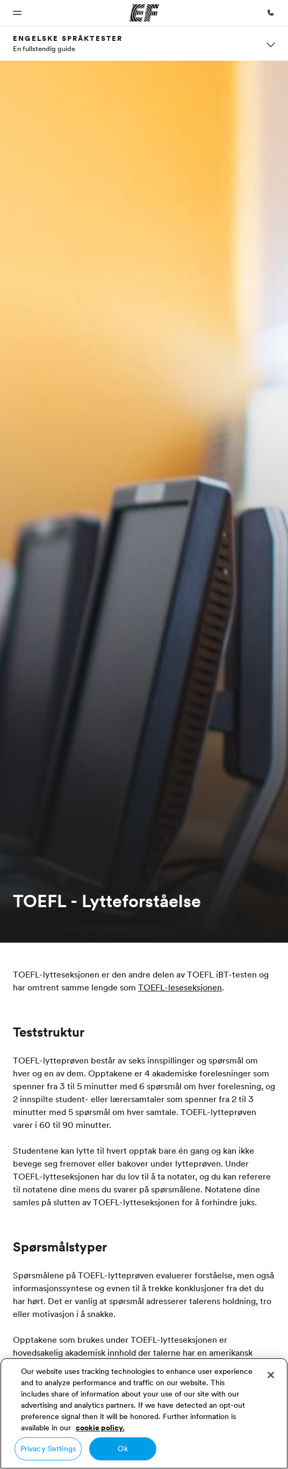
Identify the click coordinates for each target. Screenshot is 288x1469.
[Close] (271, 1375)
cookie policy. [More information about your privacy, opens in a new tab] (100, 1427)
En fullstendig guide (44, 48)
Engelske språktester (68, 38)
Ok (122, 1448)
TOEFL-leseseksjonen (180, 987)
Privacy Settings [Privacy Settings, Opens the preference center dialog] (48, 1448)
